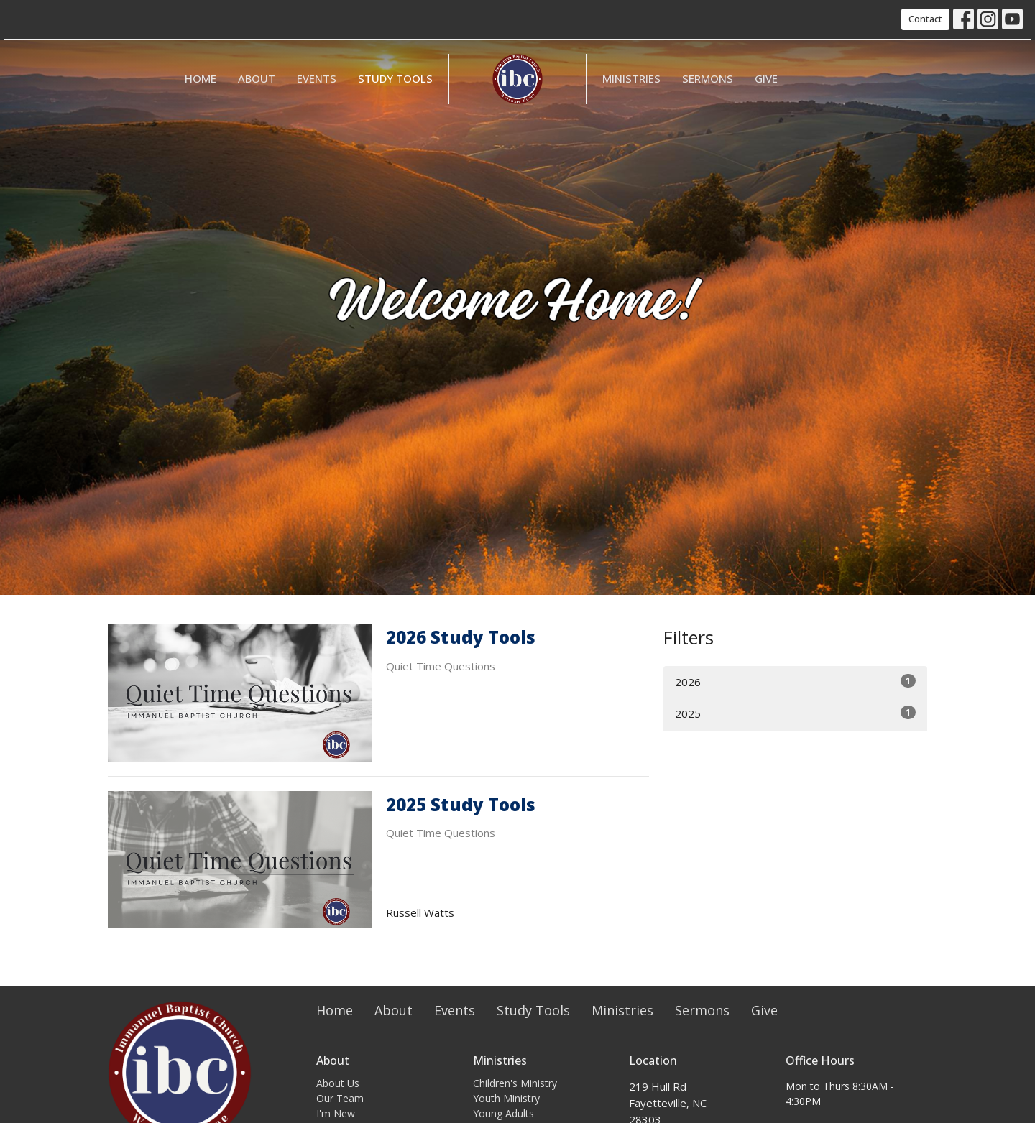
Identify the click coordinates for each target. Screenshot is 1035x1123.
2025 (795, 713)
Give (766, 78)
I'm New (335, 1113)
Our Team (340, 1098)
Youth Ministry (506, 1098)
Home (200, 78)
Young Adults (503, 1113)
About (256, 78)
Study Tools (395, 78)
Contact (925, 18)
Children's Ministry (515, 1083)
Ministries (631, 78)
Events (316, 78)
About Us (337, 1083)
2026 (795, 681)
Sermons (707, 78)
